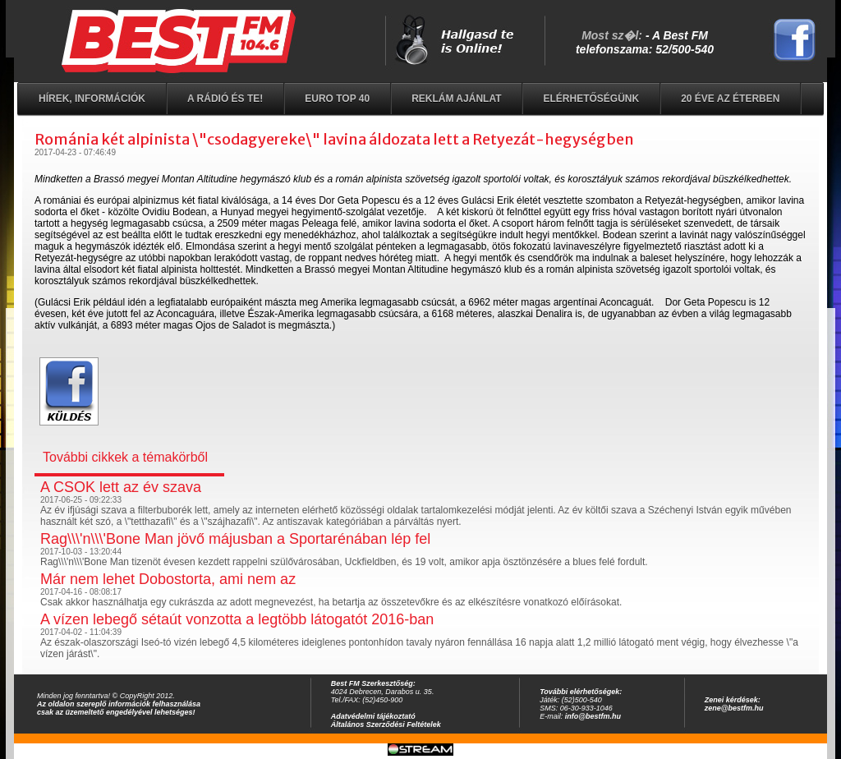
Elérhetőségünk (591, 98)
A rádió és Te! (225, 98)
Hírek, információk (92, 98)
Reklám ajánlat (456, 98)
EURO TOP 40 (337, 98)
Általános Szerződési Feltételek (386, 724)
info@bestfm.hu (593, 716)
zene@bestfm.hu (734, 708)
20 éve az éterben (730, 98)
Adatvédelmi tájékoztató (373, 716)
